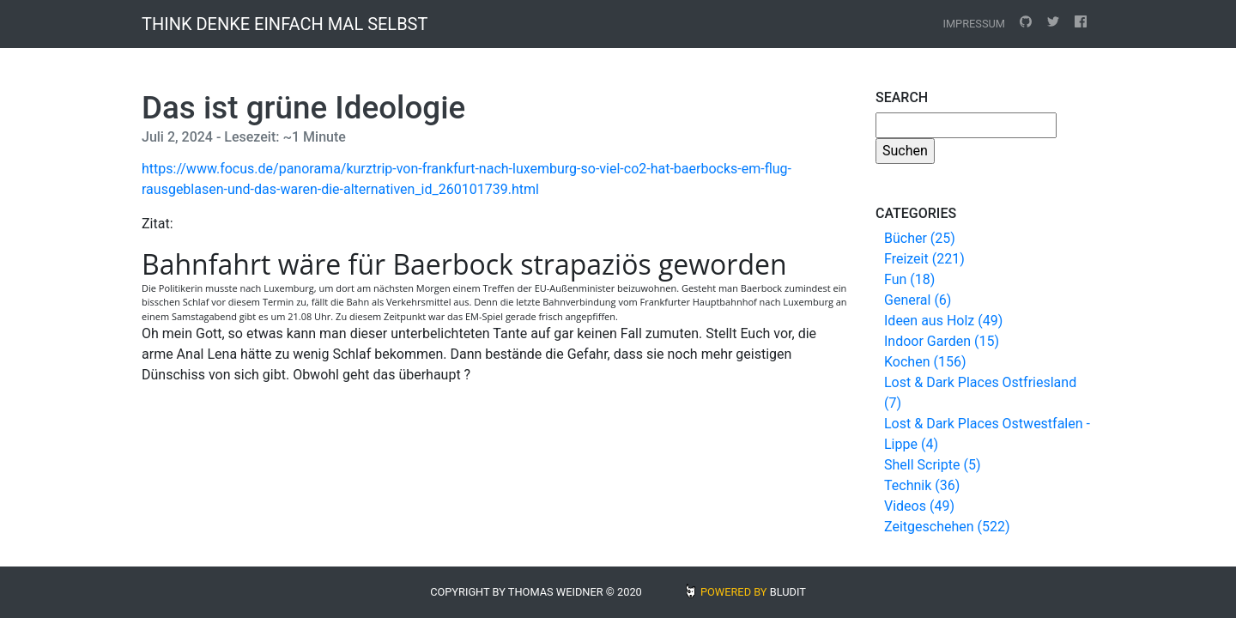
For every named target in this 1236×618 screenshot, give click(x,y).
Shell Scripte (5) (932, 465)
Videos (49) (919, 506)
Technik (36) (922, 485)
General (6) (917, 300)
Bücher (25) (919, 238)
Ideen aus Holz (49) (943, 320)
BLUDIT (788, 591)
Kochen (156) (925, 362)
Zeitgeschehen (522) (947, 526)
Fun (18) (909, 279)
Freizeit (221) (924, 259)
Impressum (973, 23)
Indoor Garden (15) (941, 341)
